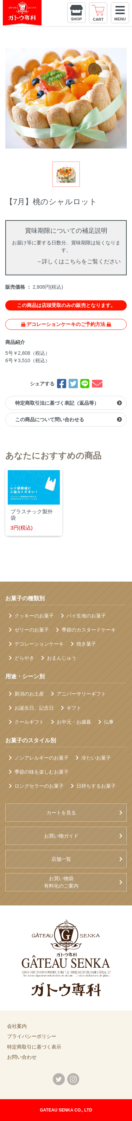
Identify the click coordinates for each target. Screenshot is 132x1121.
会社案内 (17, 1026)
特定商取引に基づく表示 (34, 1047)
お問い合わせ (22, 1057)
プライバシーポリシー (31, 1036)
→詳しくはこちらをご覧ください (78, 261)
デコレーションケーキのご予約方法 (66, 324)
